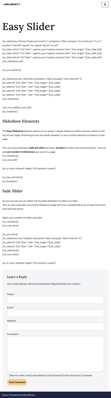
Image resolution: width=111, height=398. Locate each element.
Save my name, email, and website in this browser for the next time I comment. (51, 375)
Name (11, 294)
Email (10, 307)
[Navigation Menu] (105, 4)
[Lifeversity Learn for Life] (11, 4)
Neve (5, 394)
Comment (13, 333)
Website (11, 320)
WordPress (29, 394)
